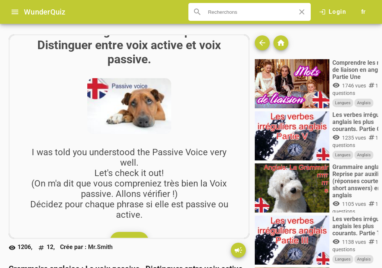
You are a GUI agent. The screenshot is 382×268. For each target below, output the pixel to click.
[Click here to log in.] (332, 11)
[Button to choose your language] (363, 12)
